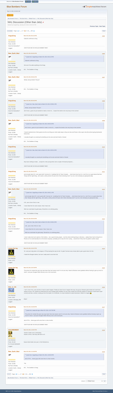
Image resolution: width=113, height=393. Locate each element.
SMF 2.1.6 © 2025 (9, 391)
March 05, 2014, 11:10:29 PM (30, 351)
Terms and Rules (99, 391)
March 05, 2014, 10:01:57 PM (30, 248)
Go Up (9, 374)
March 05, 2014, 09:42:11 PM (30, 171)
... (21, 31)
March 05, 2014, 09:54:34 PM (30, 218)
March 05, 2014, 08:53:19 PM (30, 120)
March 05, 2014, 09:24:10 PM (30, 146)
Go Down (9, 31)
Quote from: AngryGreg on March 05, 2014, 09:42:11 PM (40, 192)
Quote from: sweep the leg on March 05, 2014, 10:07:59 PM (40, 310)
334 (32, 31)
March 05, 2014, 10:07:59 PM (30, 267)
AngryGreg (12, 35)
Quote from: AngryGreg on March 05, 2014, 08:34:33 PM (40, 123)
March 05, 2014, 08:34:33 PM (30, 100)
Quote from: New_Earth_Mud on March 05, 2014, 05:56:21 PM (41, 104)
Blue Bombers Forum (17, 6)
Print (103, 31)
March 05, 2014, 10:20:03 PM (30, 306)
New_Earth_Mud (13, 53)
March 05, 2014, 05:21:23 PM (30, 35)
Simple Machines (17, 391)
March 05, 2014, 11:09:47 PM (30, 329)
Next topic (102, 26)
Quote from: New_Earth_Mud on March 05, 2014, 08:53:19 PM (41, 150)
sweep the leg (13, 248)
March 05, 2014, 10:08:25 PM (30, 286)
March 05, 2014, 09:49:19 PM (30, 189)
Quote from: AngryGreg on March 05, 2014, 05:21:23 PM (40, 56)
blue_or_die (12, 287)
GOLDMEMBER (13, 330)
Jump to (83, 381)
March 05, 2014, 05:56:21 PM (30, 77)
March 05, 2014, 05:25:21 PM (30, 53)
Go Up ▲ (105, 391)
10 (28, 31)
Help (94, 391)
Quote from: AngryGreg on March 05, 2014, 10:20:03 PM (40, 355)
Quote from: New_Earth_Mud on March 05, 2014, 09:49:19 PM (41, 222)
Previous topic (94, 26)
